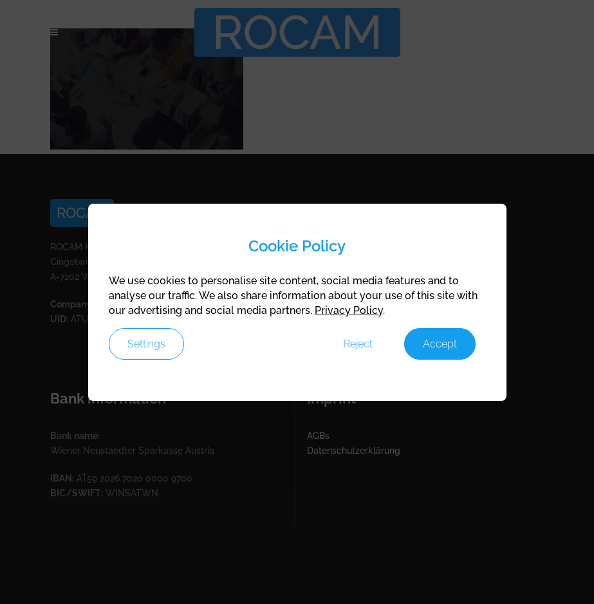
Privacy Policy (349, 310)
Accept (440, 344)
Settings (146, 344)
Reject (358, 344)
